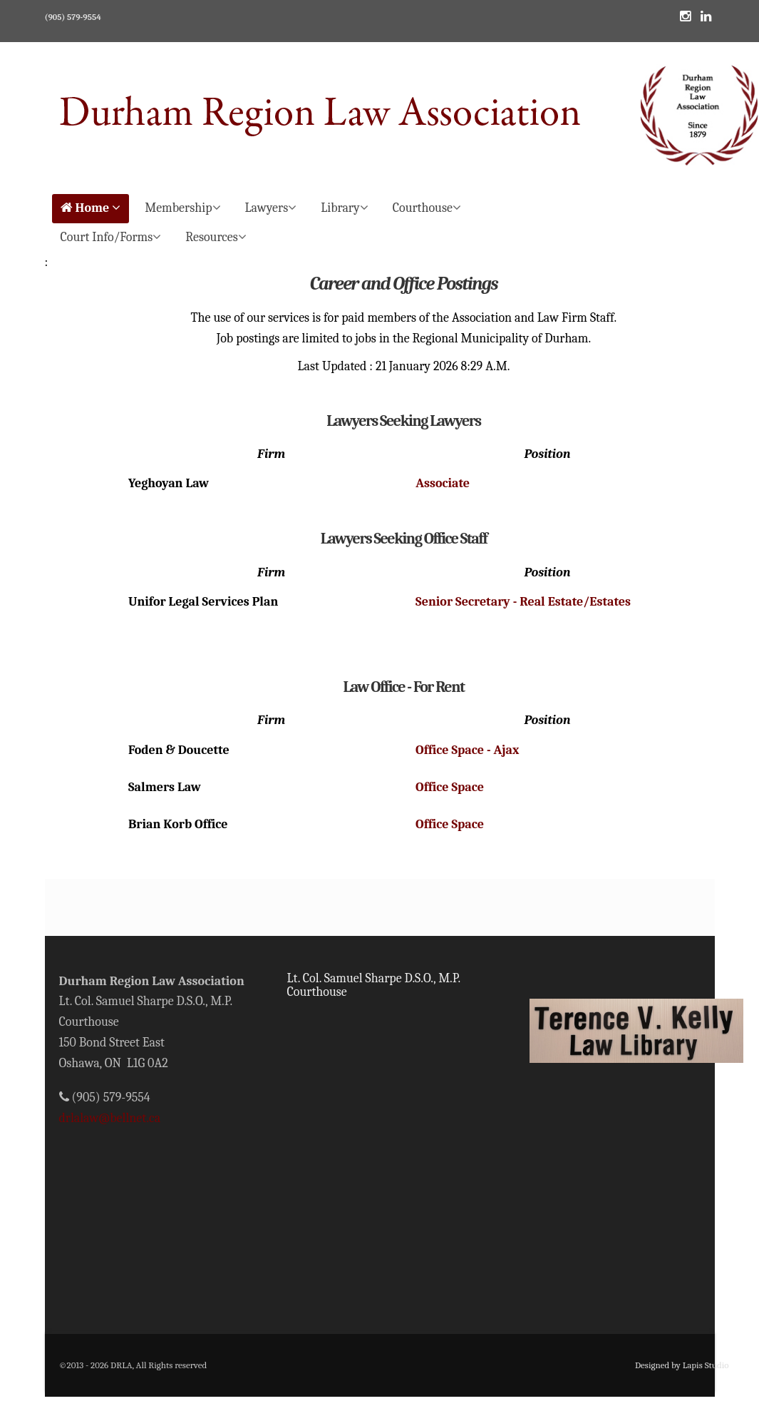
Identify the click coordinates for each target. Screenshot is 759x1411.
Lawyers (271, 207)
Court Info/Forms (111, 237)
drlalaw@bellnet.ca (110, 1118)
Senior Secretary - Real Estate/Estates (523, 601)
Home (91, 207)
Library (344, 207)
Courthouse (427, 207)
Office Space (449, 787)
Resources (216, 237)
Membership (182, 207)
